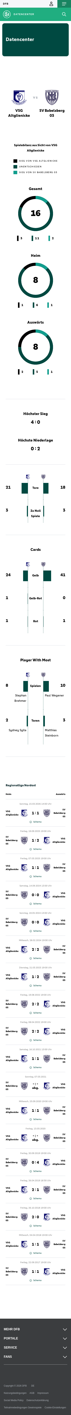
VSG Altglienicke (12, 813)
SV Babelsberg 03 (59, 813)
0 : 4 (35, 1162)
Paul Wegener (54, 695)
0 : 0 (35, 895)
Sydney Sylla (17, 730)
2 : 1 (35, 1190)
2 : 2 (35, 950)
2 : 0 (35, 1217)
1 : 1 (35, 813)
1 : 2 (35, 840)
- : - (35, 1086)
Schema (35, 822)
